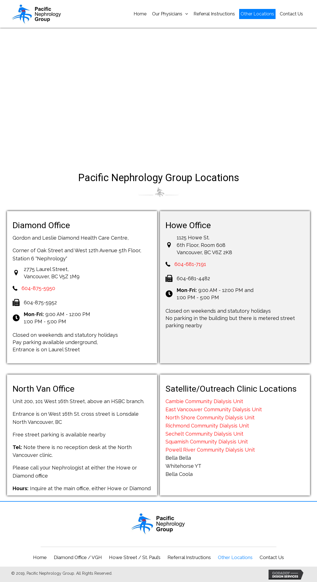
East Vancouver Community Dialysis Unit (214, 409)
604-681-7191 (190, 264)
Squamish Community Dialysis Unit (207, 442)
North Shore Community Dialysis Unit (210, 417)
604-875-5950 (38, 288)
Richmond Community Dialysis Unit (207, 426)
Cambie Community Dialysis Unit (204, 401)
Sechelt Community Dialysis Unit (204, 434)
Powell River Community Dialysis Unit (210, 450)
